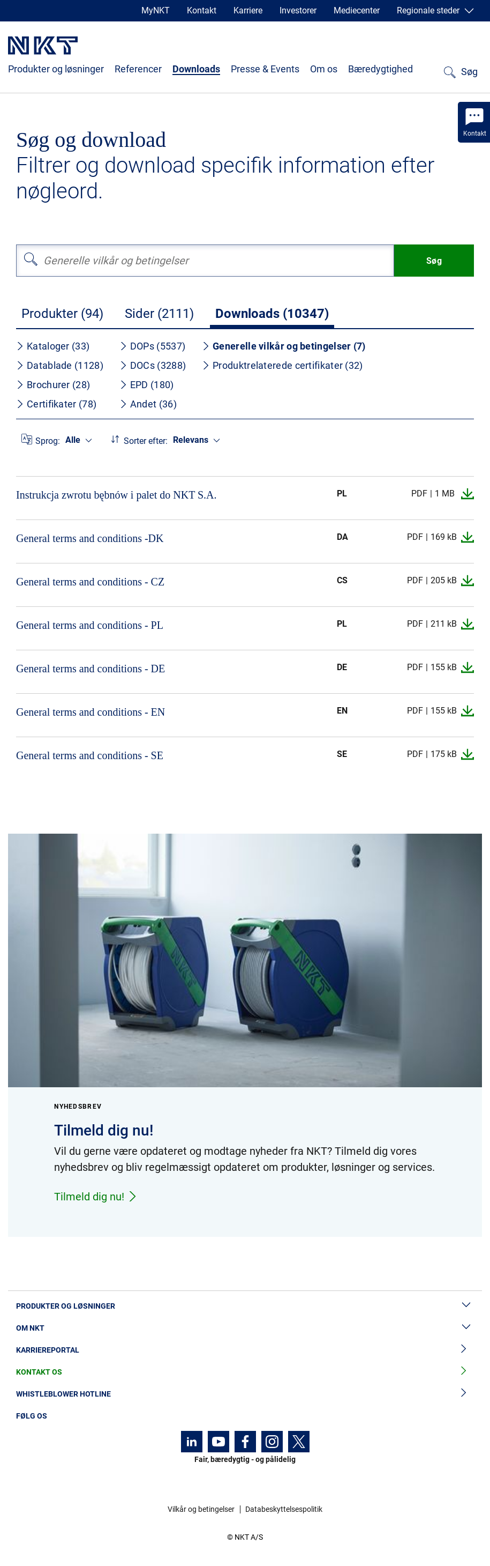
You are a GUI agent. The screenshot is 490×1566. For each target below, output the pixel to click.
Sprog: (47, 441)
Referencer (138, 69)
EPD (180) (146, 384)
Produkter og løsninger (56, 69)
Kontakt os (245, 1372)
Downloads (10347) (272, 313)
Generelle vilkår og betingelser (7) (284, 346)
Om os (323, 69)
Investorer (298, 10)
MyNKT (155, 10)
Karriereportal (245, 1350)
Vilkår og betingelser (201, 1509)
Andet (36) (148, 404)
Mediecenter (357, 10)
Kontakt (201, 10)
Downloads (196, 69)
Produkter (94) (62, 313)
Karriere (247, 10)
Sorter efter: (146, 441)
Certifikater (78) (56, 404)
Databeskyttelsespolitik (283, 1509)
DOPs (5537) (152, 346)
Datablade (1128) (59, 365)
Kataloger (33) (52, 346)
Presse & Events (265, 69)
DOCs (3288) (152, 365)
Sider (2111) (159, 313)
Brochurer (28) (53, 384)
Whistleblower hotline (245, 1394)
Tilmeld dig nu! (96, 1196)
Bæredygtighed (380, 69)
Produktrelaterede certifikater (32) (282, 365)
